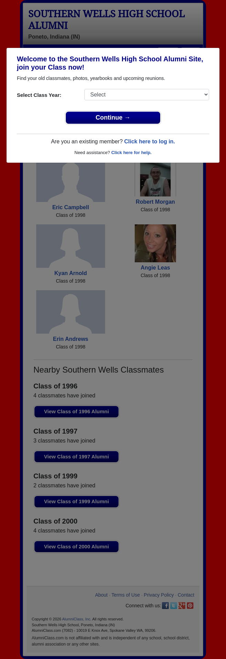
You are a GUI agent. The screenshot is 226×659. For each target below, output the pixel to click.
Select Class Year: (39, 95)
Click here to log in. (149, 141)
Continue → (113, 117)
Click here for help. (131, 152)
